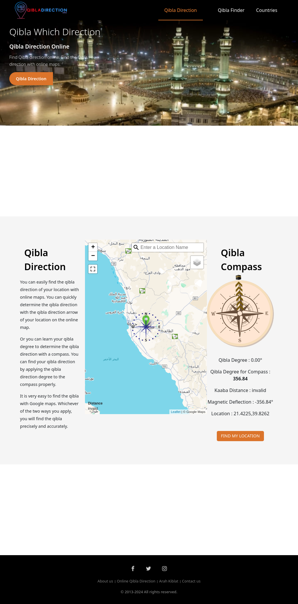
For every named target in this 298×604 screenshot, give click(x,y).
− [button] (93, 256)
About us (105, 581)
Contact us (191, 581)
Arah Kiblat (168, 581)
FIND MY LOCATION (240, 436)
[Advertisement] (149, 171)
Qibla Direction (180, 10)
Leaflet (175, 412)
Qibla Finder (231, 10)
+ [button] (93, 247)
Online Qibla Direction (136, 581)
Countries (266, 10)
